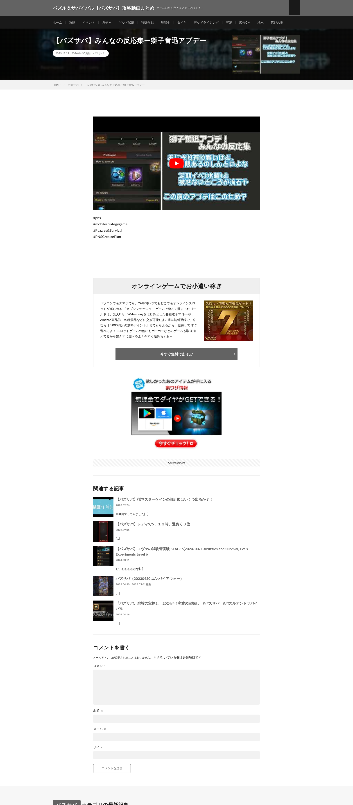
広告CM (244, 22)
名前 (98, 711)
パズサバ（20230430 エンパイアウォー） (150, 579)
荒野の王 (277, 22)
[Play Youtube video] (176, 164)
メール (100, 729)
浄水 (260, 22)
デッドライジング (206, 22)
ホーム (57, 22)
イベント (88, 22)
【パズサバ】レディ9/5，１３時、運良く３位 (153, 524)
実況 (229, 22)
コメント (99, 666)
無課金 (165, 22)
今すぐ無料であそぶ (176, 354)
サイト (98, 747)
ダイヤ (182, 22)
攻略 (72, 22)
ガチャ (106, 22)
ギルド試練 (126, 22)
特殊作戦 (147, 22)
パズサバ (98, 54)
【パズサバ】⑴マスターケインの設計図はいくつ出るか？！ (164, 500)
